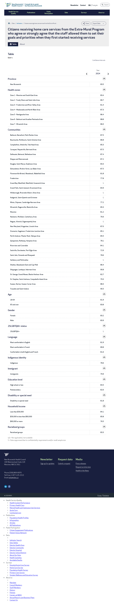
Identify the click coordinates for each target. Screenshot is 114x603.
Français (95, 5)
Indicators (19, 23)
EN (89, 5)
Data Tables (14, 543)
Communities (14, 129)
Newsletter (74, 5)
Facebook (9, 486)
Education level (15, 379)
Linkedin (5, 486)
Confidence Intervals (98, 60)
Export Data (96, 23)
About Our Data (15, 555)
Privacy (100, 495)
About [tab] (22, 44)
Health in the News (82, 470)
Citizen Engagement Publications (21, 530)
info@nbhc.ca (13, 477)
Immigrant (13, 368)
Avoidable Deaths (16, 560)
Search (106, 5)
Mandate (13, 582)
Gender (11, 310)
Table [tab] (13, 44)
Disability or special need (19, 395)
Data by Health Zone (17, 545)
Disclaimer (106, 495)
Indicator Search (16, 540)
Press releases (81, 463)
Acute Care (14, 510)
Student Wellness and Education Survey (24, 575)
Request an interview (83, 467)
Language (12, 336)
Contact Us (14, 600)
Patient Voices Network (18, 533)
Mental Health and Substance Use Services (25, 508)
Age (10, 294)
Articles (12, 523)
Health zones (14, 89)
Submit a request (64, 463)
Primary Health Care (17, 505)
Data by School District (18, 553)
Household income (16, 406)
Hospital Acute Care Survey (19, 565)
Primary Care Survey (17, 573)
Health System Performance (20, 503)
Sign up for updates (47, 463)
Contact (83, 5)
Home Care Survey (16, 568)
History (12, 590)
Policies (12, 592)
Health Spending (15, 558)
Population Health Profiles (19, 518)
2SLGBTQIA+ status (17, 326)
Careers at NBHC (16, 595)
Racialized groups (16, 426)
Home (9, 23)
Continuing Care (15, 513)
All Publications (15, 525)
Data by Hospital (16, 550)
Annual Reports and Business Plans (22, 597)
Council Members (16, 585)
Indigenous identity (17, 357)
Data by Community (17, 548)
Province (12, 78)
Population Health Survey (19, 570)
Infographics (14, 520)
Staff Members (15, 587)
